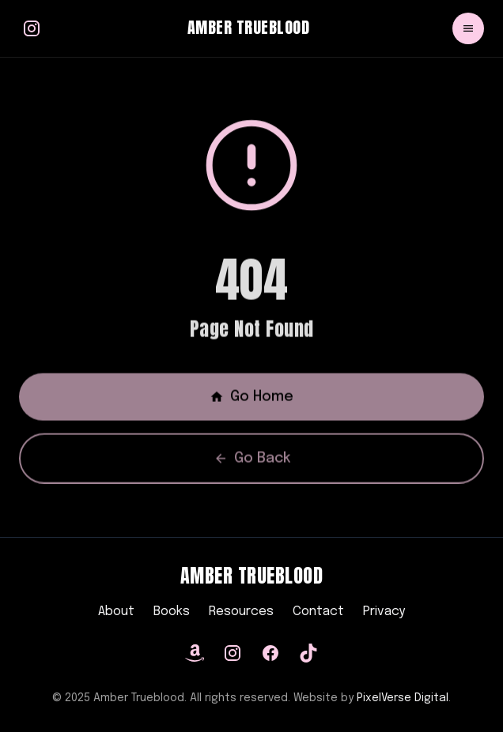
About (116, 611)
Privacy (384, 611)
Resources (241, 611)
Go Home (251, 399)
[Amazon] (194, 653)
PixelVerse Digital (402, 698)
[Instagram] (232, 653)
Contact (318, 611)
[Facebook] (270, 653)
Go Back (252, 461)
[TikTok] (308, 653)
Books (171, 611)
